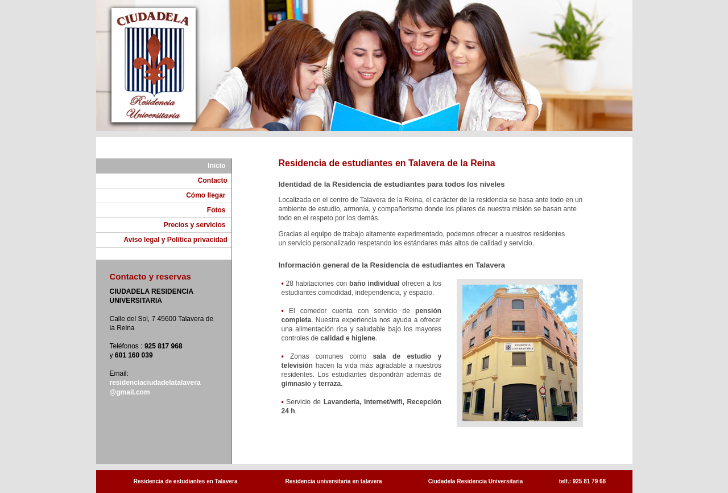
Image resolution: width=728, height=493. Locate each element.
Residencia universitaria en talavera (334, 481)
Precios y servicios (197, 225)
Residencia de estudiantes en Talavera (186, 481)
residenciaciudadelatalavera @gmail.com (155, 387)
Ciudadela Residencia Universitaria (475, 481)
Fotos (219, 210)
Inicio (219, 166)
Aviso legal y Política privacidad (177, 240)
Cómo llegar (208, 195)
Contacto (214, 180)
